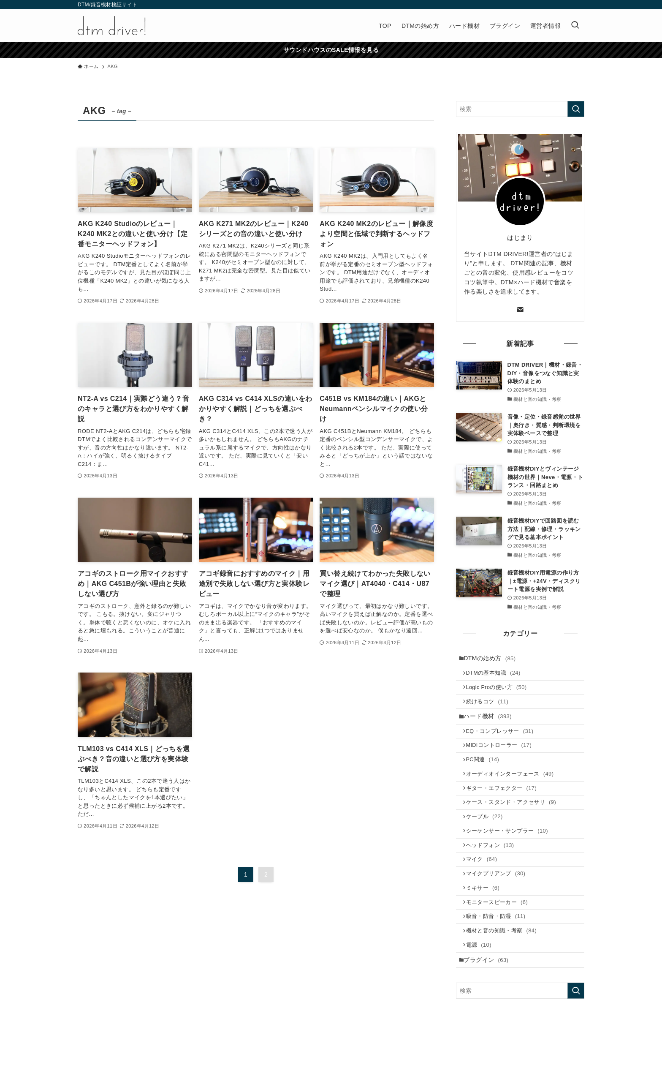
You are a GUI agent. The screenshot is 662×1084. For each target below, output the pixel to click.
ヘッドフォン (493, 872)
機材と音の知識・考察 (504, 970)
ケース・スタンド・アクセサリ (514, 823)
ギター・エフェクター (504, 807)
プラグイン (489, 1003)
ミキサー (486, 921)
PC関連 (486, 775)
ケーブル (487, 840)
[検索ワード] (520, 109)
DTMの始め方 (492, 659)
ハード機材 (491, 725)
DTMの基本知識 (496, 676)
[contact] (520, 309)
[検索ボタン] (575, 25)
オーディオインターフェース (513, 791)
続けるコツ (490, 708)
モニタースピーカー (500, 937)
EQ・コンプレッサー (503, 742)
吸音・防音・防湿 (499, 954)
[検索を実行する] (575, 109)
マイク (485, 888)
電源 (482, 986)
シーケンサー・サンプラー (510, 856)
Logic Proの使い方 (499, 692)
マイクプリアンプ (499, 905)
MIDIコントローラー (502, 758)
